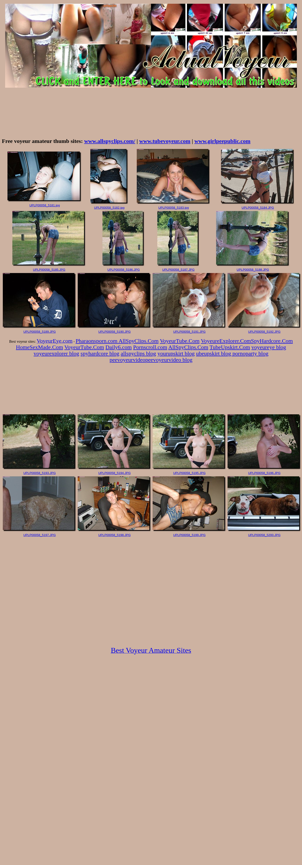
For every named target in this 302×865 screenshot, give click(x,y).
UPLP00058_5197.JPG (39, 535)
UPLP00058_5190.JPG (114, 331)
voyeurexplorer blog (56, 353)
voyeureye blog (268, 347)
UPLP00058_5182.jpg (109, 207)
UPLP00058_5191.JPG (189, 331)
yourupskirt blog (176, 353)
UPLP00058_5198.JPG (114, 535)
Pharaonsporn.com (97, 341)
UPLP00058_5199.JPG (189, 535)
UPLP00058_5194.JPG (114, 473)
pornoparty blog (250, 353)
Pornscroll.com (150, 347)
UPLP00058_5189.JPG (39, 331)
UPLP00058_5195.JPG (189, 473)
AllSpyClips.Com (138, 341)
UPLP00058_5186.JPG (123, 269)
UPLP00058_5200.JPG (264, 535)
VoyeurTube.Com (180, 341)
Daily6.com (118, 347)
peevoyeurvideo (127, 360)
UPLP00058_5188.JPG (253, 269)
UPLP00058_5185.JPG (49, 269)
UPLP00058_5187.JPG (178, 269)
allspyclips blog (138, 353)
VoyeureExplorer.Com (226, 341)
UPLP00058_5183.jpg (173, 207)
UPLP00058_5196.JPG (264, 473)
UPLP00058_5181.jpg (44, 205)
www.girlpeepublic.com (222, 141)
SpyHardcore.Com (272, 341)
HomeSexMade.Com (39, 347)
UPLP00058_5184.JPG (258, 207)
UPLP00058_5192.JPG (264, 331)
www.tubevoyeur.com (164, 141)
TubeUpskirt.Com (230, 347)
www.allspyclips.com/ (109, 141)
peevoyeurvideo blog (169, 360)
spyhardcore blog (100, 353)
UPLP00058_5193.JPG (39, 473)
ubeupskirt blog (214, 353)
